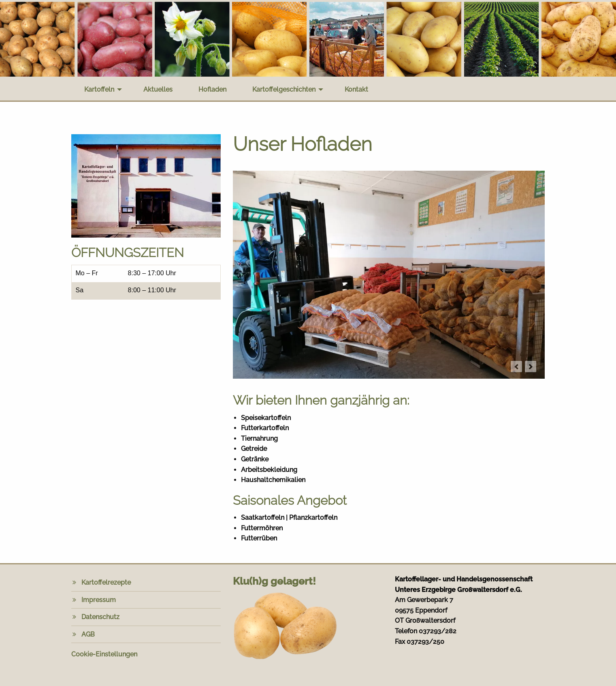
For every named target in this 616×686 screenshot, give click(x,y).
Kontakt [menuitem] (356, 89)
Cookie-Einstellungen (104, 654)
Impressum (98, 600)
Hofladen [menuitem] (212, 89)
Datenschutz (100, 617)
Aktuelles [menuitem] (158, 89)
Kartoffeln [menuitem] (99, 89)
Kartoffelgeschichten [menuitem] (283, 89)
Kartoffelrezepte (106, 582)
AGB (88, 634)
